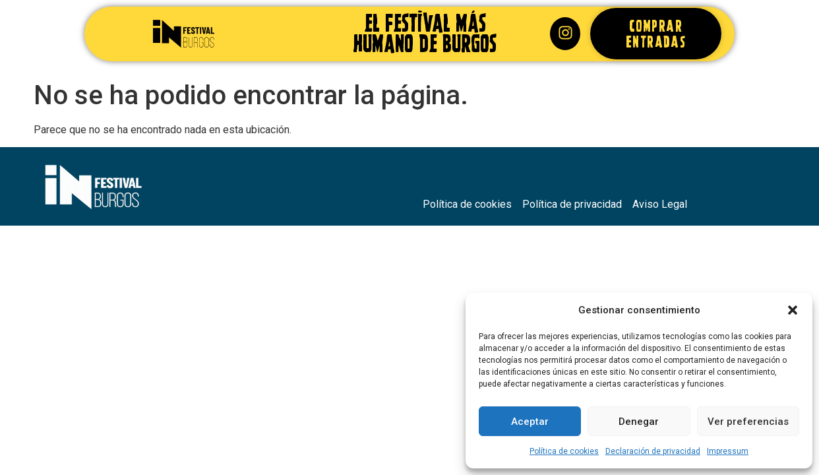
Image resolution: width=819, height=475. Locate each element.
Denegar (639, 422)
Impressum (727, 451)
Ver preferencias (748, 422)
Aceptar (530, 422)
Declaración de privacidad (652, 451)
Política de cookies (564, 451)
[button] (792, 310)
